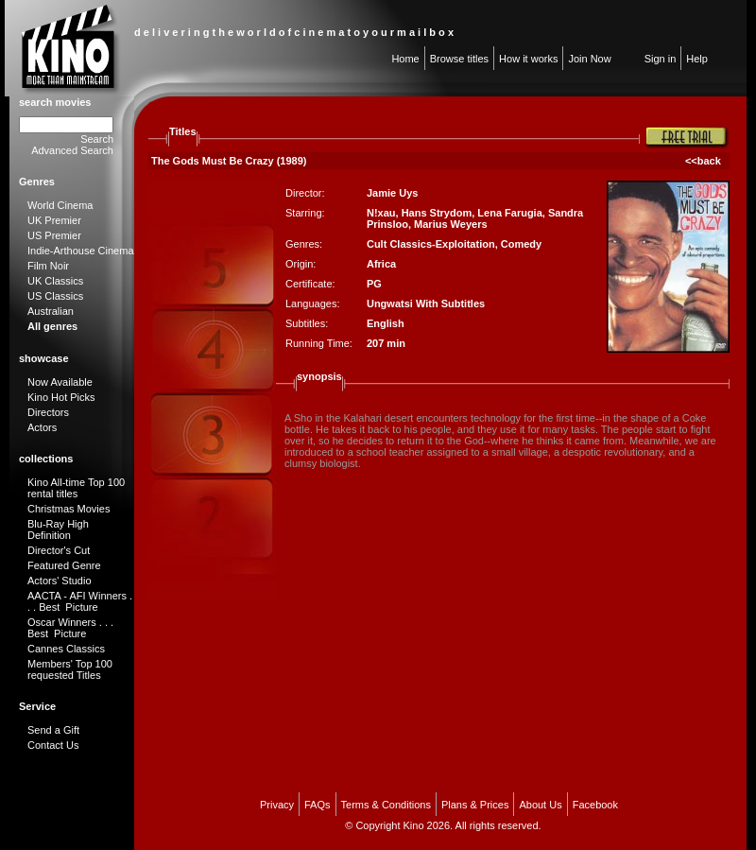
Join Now (589, 58)
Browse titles (459, 58)
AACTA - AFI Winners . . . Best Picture (79, 601)
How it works (528, 58)
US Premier (54, 235)
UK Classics (55, 280)
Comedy (521, 244)
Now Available (60, 382)
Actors (42, 427)
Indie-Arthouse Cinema (80, 250)
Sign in (660, 58)
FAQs (317, 804)
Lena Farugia (509, 212)
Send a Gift (53, 730)
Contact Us (52, 745)
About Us (540, 804)
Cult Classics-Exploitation (431, 244)
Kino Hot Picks (61, 397)
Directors (48, 412)
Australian (50, 311)
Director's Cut (58, 550)
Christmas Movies (68, 508)
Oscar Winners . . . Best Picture (70, 627)
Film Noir (48, 265)
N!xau (381, 212)
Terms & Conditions (386, 804)
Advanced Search (72, 150)
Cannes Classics (66, 648)
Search (96, 139)
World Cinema (60, 205)
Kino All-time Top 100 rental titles (76, 488)
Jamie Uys (392, 193)
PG (374, 283)
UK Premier (54, 220)
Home (405, 58)
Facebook (595, 804)
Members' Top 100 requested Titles (69, 669)
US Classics (55, 296)
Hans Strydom (437, 212)
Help (697, 58)
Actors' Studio (59, 580)
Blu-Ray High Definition (58, 529)
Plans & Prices (475, 804)
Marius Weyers (450, 224)
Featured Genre (64, 565)
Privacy (277, 804)
